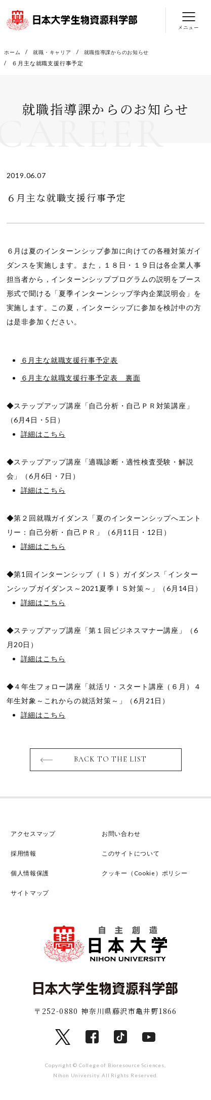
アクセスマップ (35, 836)
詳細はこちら (43, 434)
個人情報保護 (32, 875)
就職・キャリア (56, 52)
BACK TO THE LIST (110, 761)
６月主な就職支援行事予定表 (69, 360)
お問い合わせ (123, 836)
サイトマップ (32, 895)
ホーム (13, 52)
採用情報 (24, 856)
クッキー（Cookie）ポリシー (148, 875)
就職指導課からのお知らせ (125, 52)
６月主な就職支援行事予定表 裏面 (81, 378)
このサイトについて (133, 856)
